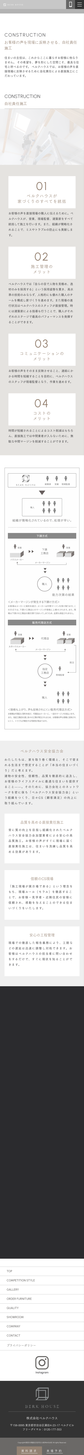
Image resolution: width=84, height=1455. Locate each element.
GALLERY (13, 1289)
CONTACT (13, 1335)
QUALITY (13, 1308)
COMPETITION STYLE (21, 1280)
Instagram (42, 1372)
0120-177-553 (52, 1429)
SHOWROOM (15, 1317)
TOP (9, 1271)
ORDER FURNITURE (19, 1299)
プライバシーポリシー (21, 1345)
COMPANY (13, 1326)
